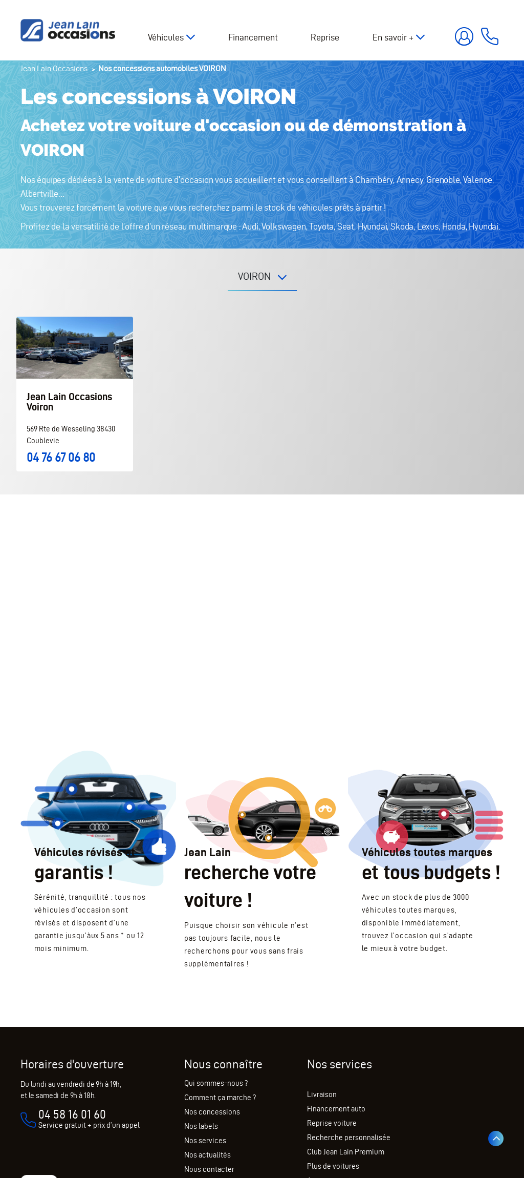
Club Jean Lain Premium (345, 1152)
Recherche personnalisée (348, 1137)
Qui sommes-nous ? (216, 1083)
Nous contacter (209, 1169)
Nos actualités (207, 1155)
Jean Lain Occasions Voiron (69, 401)
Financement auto (336, 1109)
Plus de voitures (333, 1166)
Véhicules (166, 37)
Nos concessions (212, 1112)
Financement (253, 37)
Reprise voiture (332, 1123)
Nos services (205, 1140)
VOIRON (255, 276)
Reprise (325, 37)
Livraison (322, 1094)
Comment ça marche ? (220, 1097)
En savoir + (393, 37)
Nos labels (201, 1126)
